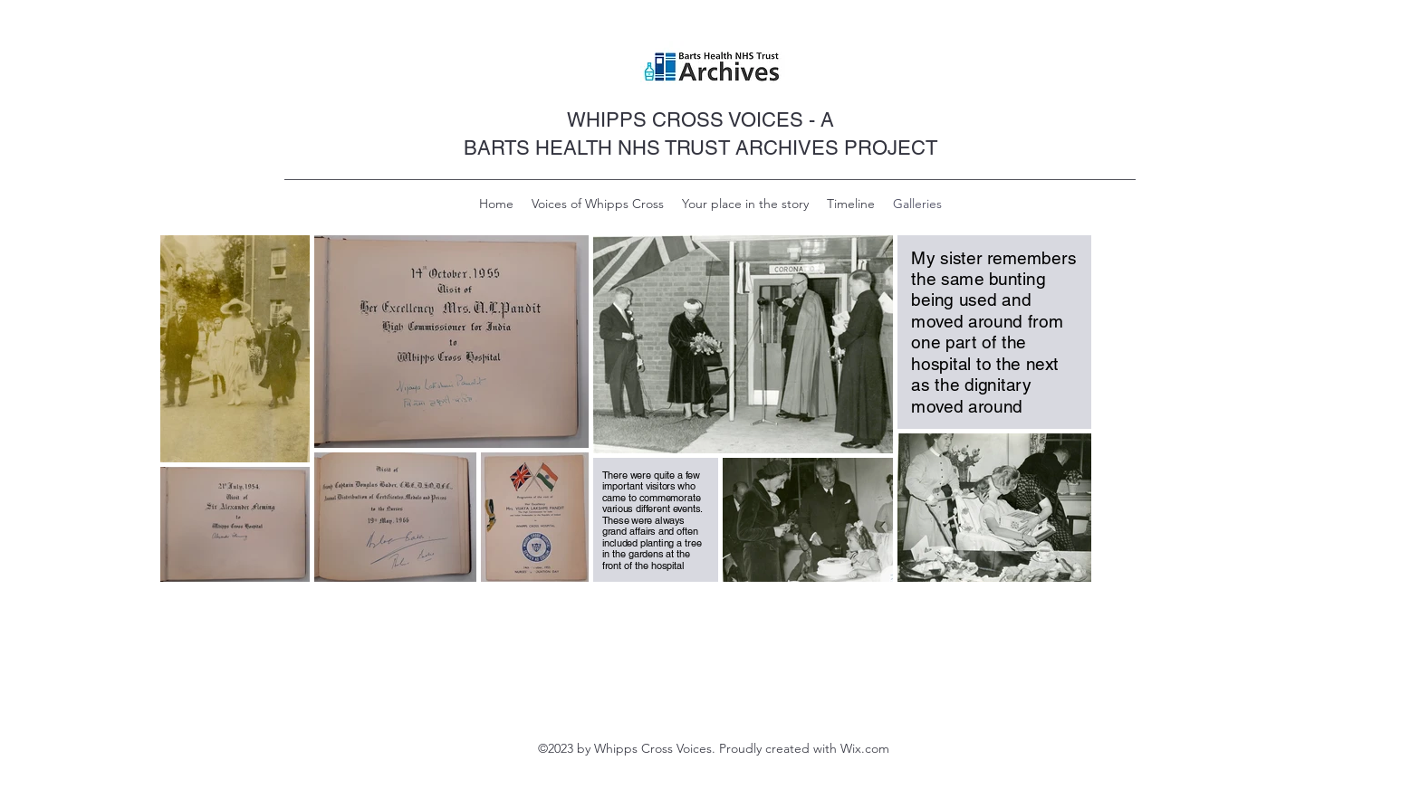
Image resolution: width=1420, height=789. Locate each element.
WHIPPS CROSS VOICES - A (700, 120)
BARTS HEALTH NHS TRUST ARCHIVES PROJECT (700, 148)
